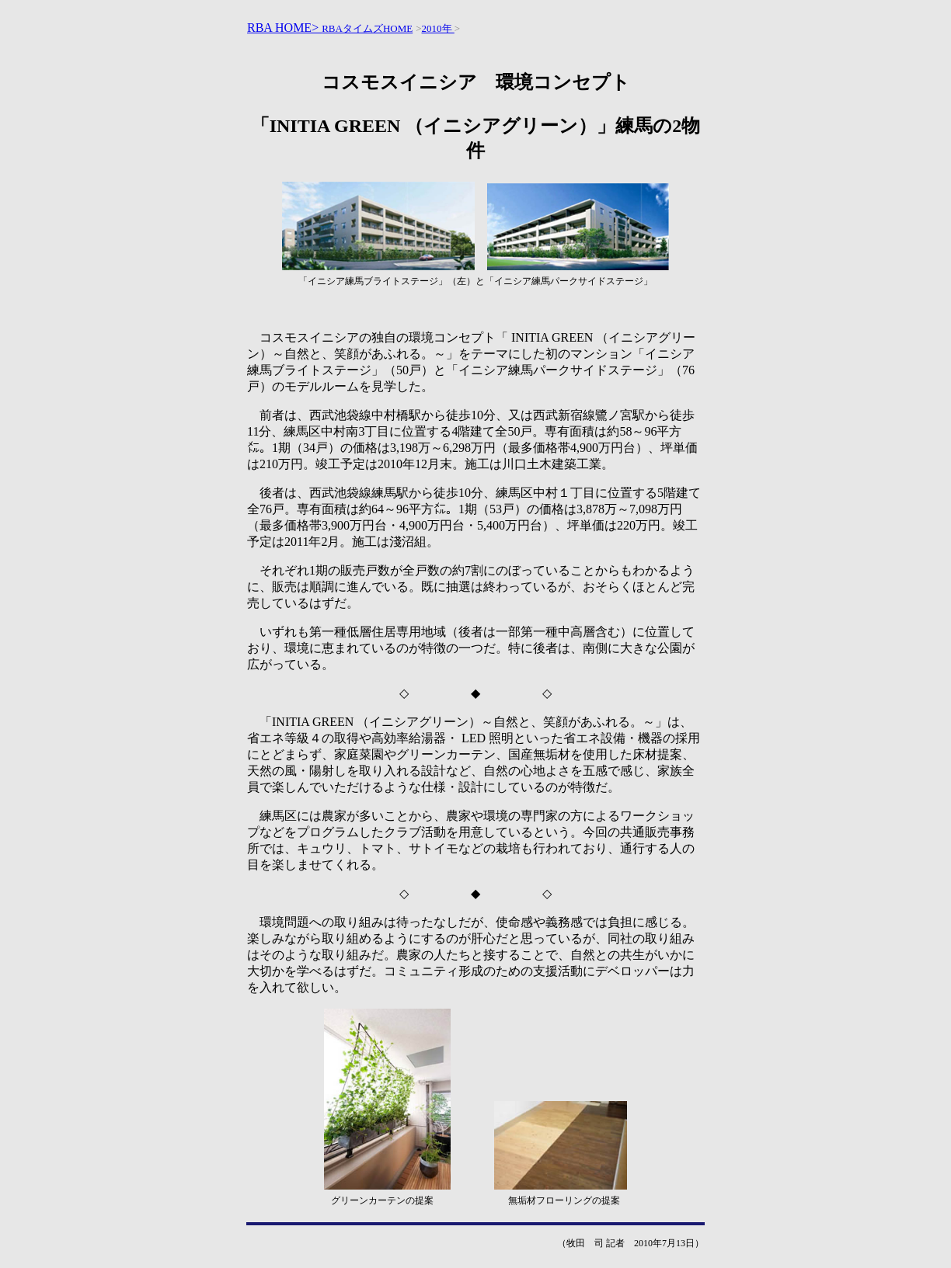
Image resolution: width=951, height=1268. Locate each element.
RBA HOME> (284, 27)
